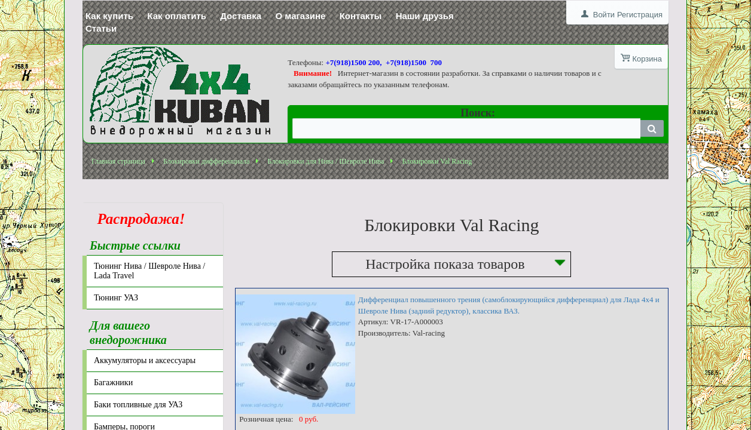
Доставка (240, 16)
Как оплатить (176, 16)
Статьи (101, 28)
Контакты (361, 16)
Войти (604, 14)
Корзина (647, 58)
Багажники (113, 382)
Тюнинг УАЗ (116, 297)
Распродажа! (137, 219)
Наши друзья (425, 16)
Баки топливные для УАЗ (138, 404)
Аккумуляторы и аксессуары (145, 360)
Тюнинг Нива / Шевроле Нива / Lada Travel (149, 271)
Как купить (109, 16)
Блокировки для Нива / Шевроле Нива (325, 161)
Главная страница (118, 161)
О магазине (300, 16)
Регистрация (640, 14)
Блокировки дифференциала (206, 161)
